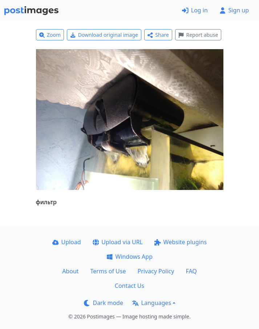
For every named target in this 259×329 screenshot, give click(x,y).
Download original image (104, 34)
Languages (151, 303)
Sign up (234, 10)
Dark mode (103, 303)
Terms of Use (108, 271)
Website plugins (180, 242)
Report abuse (198, 34)
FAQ (191, 271)
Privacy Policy (155, 271)
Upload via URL (118, 242)
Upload (66, 242)
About (70, 271)
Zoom (50, 34)
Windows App (129, 257)
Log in (195, 10)
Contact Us (129, 286)
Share (158, 34)
